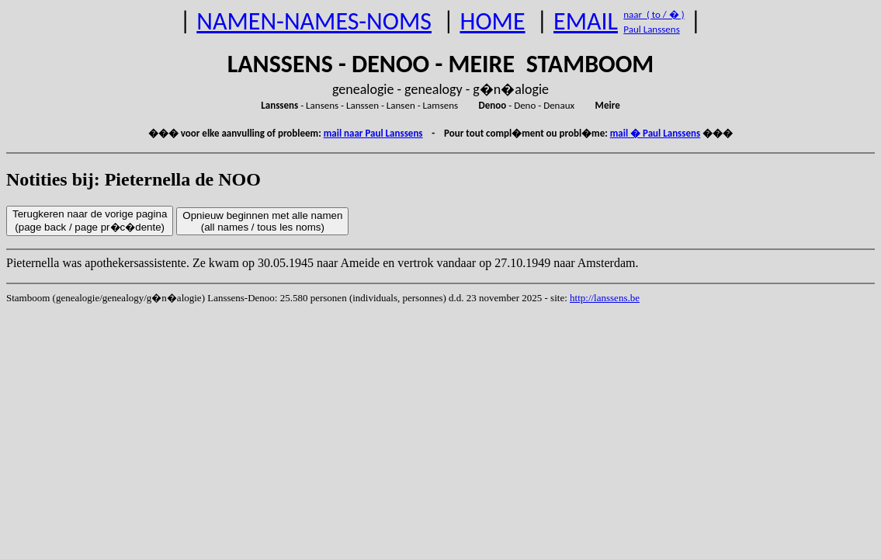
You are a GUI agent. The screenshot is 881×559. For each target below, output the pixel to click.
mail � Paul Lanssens (655, 133)
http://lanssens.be (605, 298)
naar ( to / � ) (653, 14)
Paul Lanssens (651, 29)
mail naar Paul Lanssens (373, 133)
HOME (492, 21)
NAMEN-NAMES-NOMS (314, 21)
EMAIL (585, 21)
